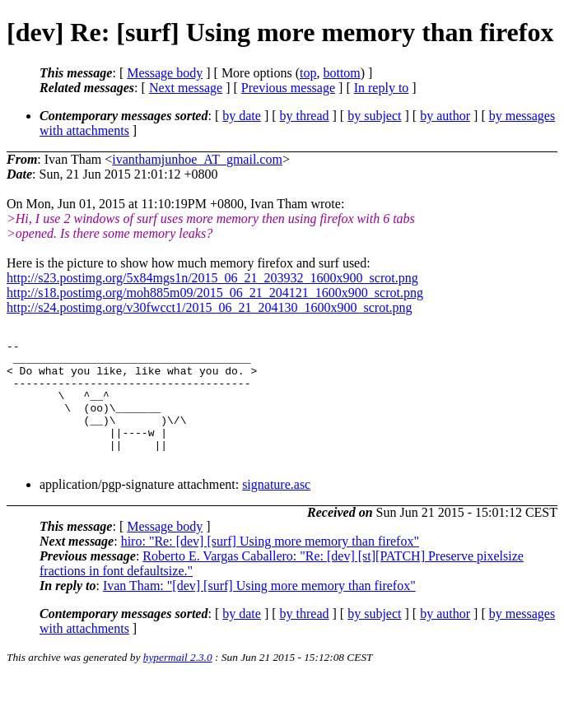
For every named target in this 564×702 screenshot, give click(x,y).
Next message (185, 88)
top (308, 73)
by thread (304, 116)
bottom (341, 73)
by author (445, 116)
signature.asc (276, 509)
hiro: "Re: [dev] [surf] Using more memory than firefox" (270, 566)
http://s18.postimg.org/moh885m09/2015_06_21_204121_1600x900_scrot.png (215, 293)
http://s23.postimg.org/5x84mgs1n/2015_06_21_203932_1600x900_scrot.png (212, 278)
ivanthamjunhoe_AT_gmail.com (197, 159)
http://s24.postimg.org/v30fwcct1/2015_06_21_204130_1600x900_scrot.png (210, 307)
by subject (374, 116)
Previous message (288, 88)
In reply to (381, 88)
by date (241, 116)
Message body (165, 73)
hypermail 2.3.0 (177, 682)
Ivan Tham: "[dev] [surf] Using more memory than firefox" (259, 610)
